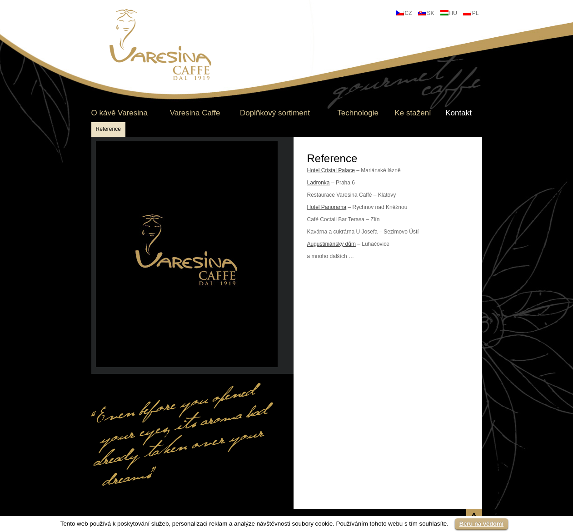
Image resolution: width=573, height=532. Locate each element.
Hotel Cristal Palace (331, 170)
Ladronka (318, 182)
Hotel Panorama (327, 207)
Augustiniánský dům (331, 244)
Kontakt (458, 113)
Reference (108, 129)
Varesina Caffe (195, 113)
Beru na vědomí (481, 523)
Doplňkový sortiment (275, 113)
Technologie (358, 113)
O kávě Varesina (119, 113)
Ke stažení (412, 113)
